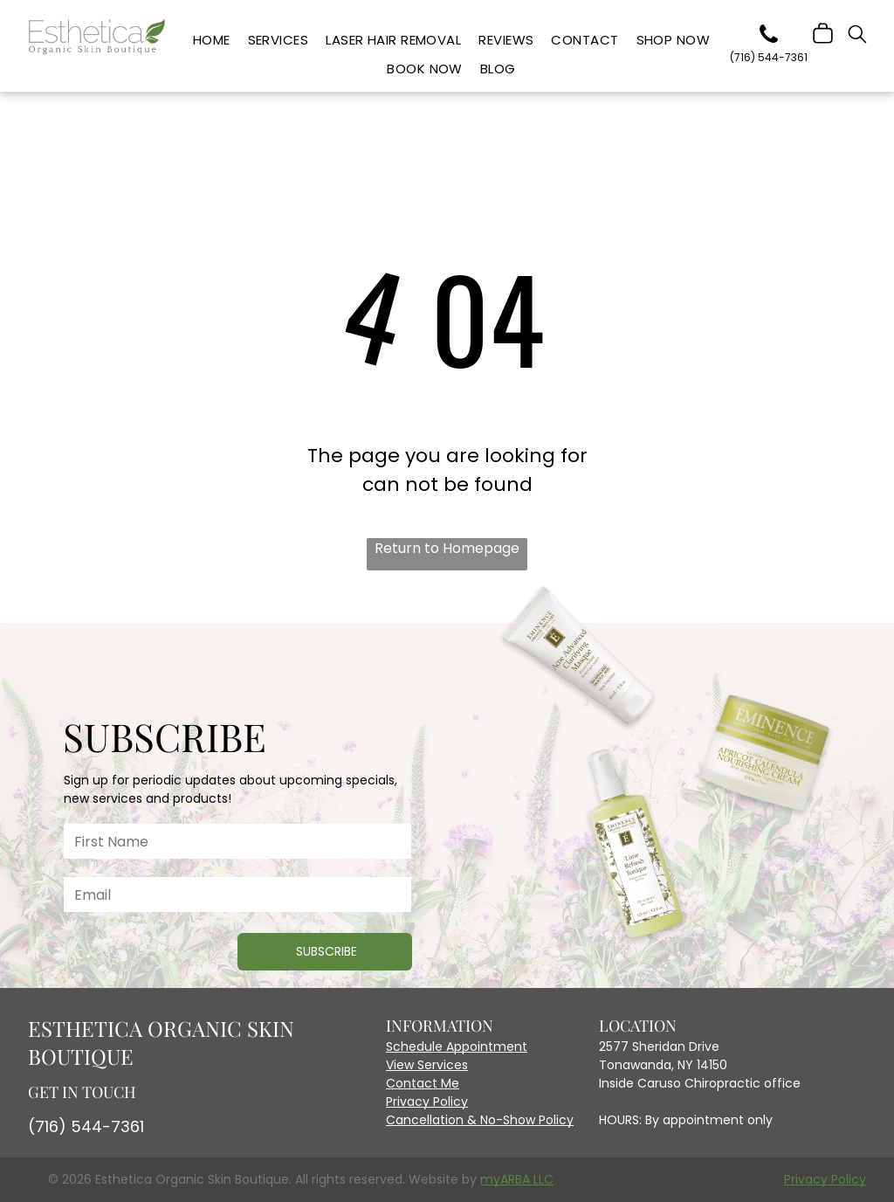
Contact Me (422, 1083)
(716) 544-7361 (86, 1126)
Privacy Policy (427, 1101)
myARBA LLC (517, 1179)
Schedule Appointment (456, 1046)
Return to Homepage (447, 548)
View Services (427, 1065)
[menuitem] (211, 40)
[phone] (768, 37)
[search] (857, 36)
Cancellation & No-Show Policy (480, 1120)
